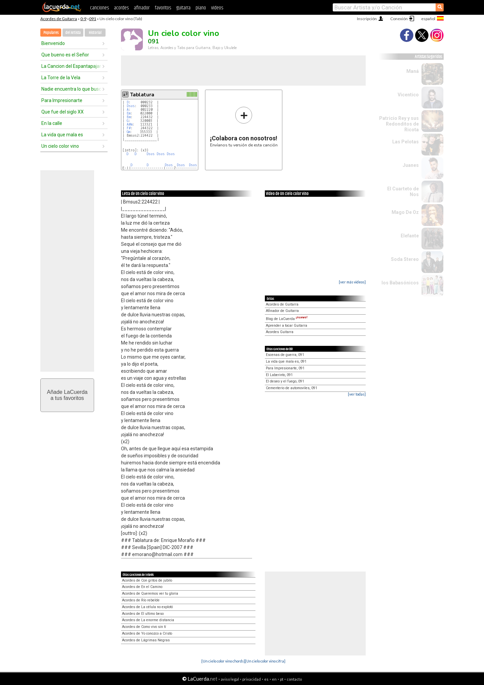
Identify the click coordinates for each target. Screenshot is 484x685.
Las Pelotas (405, 141)
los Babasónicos (400, 282)
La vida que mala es (62, 134)
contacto (294, 679)
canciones (99, 8)
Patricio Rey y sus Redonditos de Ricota (399, 124)
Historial (95, 33)
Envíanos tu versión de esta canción (244, 127)
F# (129, 128)
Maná (412, 71)
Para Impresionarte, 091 (285, 368)
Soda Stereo (405, 259)
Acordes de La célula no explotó (147, 607)
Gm (128, 132)
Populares (50, 33)
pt (281, 679)
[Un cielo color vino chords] (223, 661)
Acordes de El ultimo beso (143, 613)
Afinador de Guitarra (282, 311)
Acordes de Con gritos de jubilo (147, 580)
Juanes (411, 165)
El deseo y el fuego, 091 (285, 381)
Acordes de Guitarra (58, 18)
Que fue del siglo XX (62, 112)
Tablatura (142, 94)
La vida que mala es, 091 (286, 361)
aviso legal (230, 679)
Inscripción (367, 18)
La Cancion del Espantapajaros (71, 66)
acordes (121, 8)
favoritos (163, 8)
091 (92, 18)
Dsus (131, 106)
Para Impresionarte (61, 100)
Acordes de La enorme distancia (148, 620)
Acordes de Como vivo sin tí (144, 627)
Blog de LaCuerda (287, 319)
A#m (129, 124)
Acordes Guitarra (279, 332)
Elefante (410, 235)
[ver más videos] (352, 282)
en (274, 679)
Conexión (399, 18)
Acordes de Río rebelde (141, 600)
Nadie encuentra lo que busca (71, 89)
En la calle (51, 123)
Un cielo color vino (60, 146)
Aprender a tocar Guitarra (286, 325)
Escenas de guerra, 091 (285, 355)
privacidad (251, 679)
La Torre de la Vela (60, 77)
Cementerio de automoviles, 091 (291, 388)
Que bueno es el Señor (65, 54)
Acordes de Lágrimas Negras (146, 640)
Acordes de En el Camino (142, 587)
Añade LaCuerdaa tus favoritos (67, 395)
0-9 (83, 18)
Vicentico (408, 94)
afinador (142, 8)
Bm (129, 117)
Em (128, 113)
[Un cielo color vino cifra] (265, 661)
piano (201, 8)
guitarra (183, 8)
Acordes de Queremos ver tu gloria (150, 593)
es (266, 679)
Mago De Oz (405, 212)
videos (217, 8)
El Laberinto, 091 (279, 375)
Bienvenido (53, 43)
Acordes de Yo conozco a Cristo (147, 633)
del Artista (73, 33)
